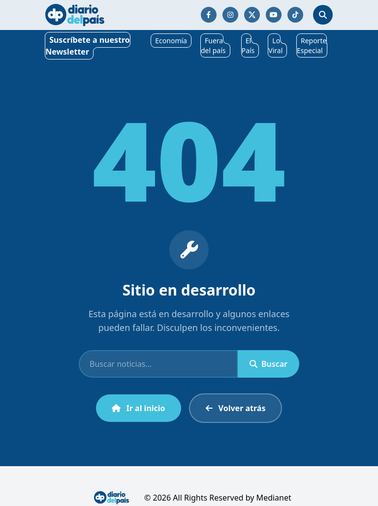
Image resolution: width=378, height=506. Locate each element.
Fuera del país (213, 45)
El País (248, 45)
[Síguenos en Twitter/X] (252, 15)
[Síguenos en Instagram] (230, 15)
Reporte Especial (311, 45)
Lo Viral (275, 45)
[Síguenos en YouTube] (274, 15)
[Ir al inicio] (74, 15)
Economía (171, 40)
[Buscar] (158, 364)
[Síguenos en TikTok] (295, 15)
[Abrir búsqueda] (323, 15)
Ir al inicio (138, 408)
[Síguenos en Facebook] (209, 15)
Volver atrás (236, 408)
